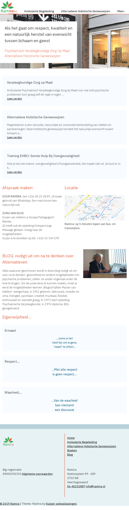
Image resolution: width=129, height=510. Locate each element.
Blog (70, 454)
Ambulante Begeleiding (39, 11)
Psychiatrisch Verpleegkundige (27, 51)
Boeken (72, 450)
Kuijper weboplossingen (61, 504)
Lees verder (14, 98)
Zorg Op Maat (60, 51)
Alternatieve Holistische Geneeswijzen (85, 11)
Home (13, 11)
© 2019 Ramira (9, 504)
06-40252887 (76, 486)
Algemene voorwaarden (37, 474)
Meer (120, 11)
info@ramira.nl (95, 486)
